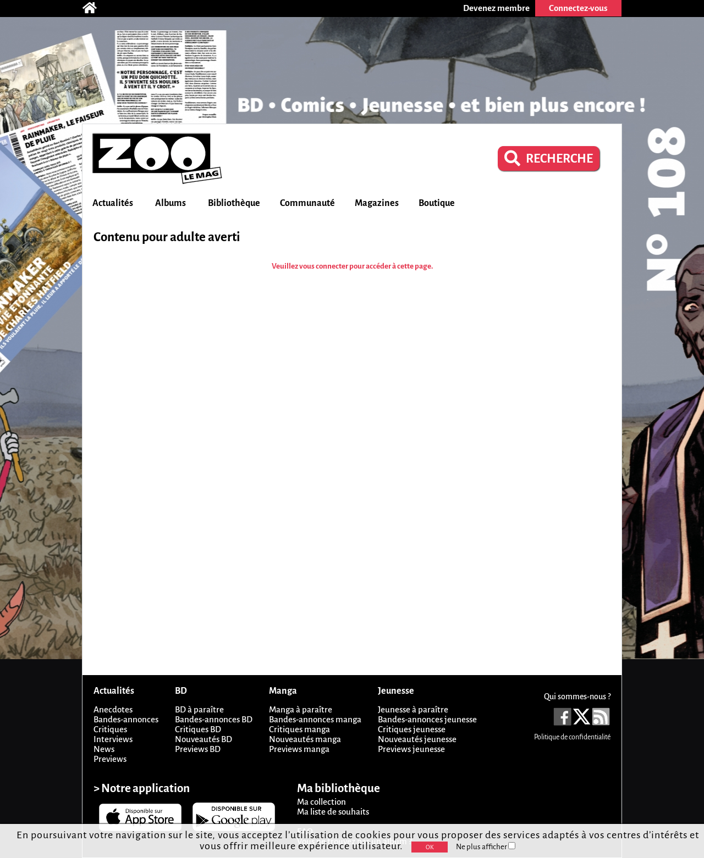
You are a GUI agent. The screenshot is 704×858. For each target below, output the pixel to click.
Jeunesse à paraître (413, 709)
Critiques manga (299, 729)
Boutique (437, 203)
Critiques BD (198, 729)
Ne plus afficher (485, 847)
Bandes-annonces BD (213, 719)
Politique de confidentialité (572, 737)
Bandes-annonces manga (315, 719)
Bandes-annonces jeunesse (427, 719)
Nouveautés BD (203, 739)
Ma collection (321, 801)
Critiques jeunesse (412, 729)
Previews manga (299, 749)
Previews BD (198, 749)
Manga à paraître (300, 709)
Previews (110, 759)
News (104, 749)
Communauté (307, 203)
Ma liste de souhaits (333, 811)
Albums (170, 203)
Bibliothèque (234, 203)
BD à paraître (199, 709)
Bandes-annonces (126, 719)
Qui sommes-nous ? (577, 696)
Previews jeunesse (411, 749)
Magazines (377, 203)
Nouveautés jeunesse (417, 739)
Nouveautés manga (305, 739)
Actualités (112, 203)
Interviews (113, 739)
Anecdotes (113, 709)
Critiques (110, 729)
